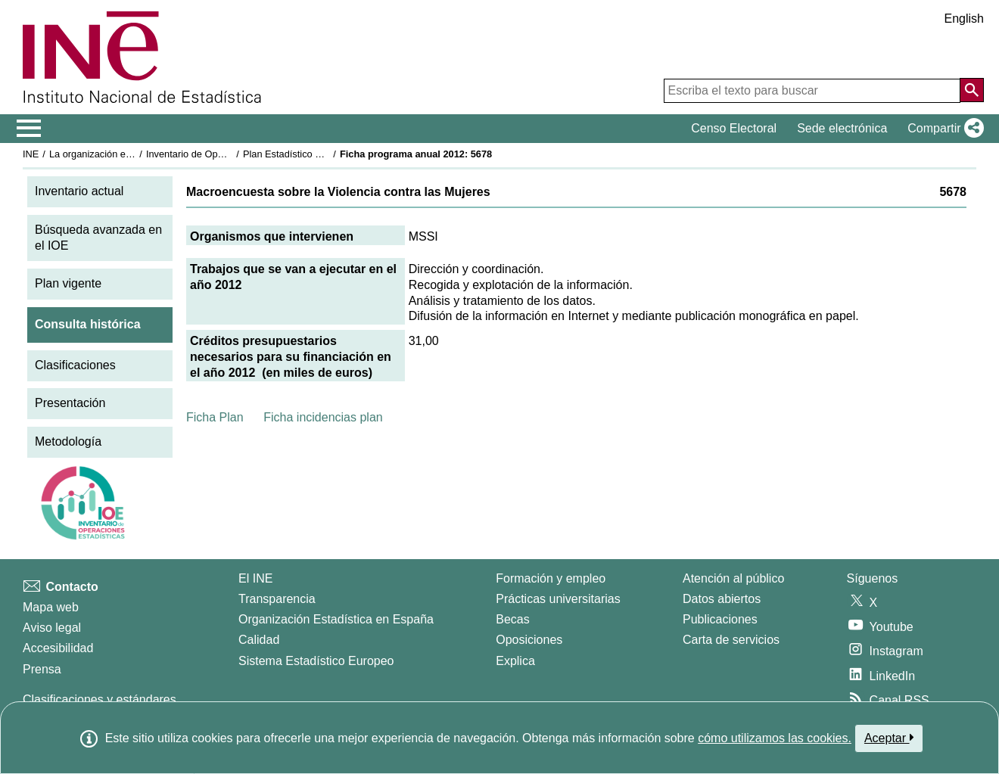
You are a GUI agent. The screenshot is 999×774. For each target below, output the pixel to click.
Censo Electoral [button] (733, 128)
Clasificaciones (75, 365)
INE (31, 154)
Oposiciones (529, 639)
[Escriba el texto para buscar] (812, 91)
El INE (255, 578)
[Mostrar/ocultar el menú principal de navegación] (29, 128)
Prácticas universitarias (558, 598)
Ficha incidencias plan (322, 417)
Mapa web (51, 607)
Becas (512, 619)
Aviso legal (52, 627)
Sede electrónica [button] (842, 128)
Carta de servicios (731, 639)
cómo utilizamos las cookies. (774, 738)
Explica (515, 660)
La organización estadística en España (132, 154)
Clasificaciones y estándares (99, 699)
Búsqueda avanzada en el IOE (98, 237)
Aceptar (888, 737)
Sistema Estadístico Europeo (316, 660)
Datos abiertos (722, 598)
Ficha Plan (215, 417)
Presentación (70, 402)
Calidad (258, 639)
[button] (942, 128)
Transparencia (277, 598)
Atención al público (733, 578)
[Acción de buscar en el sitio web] (972, 90)
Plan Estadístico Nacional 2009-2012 (322, 154)
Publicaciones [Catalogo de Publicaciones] (720, 619)
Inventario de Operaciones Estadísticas (230, 154)
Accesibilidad (58, 648)
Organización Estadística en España (336, 619)
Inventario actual (79, 191)
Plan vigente (68, 283)
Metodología (68, 441)
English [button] (964, 18)
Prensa (42, 669)
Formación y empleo (550, 578)
